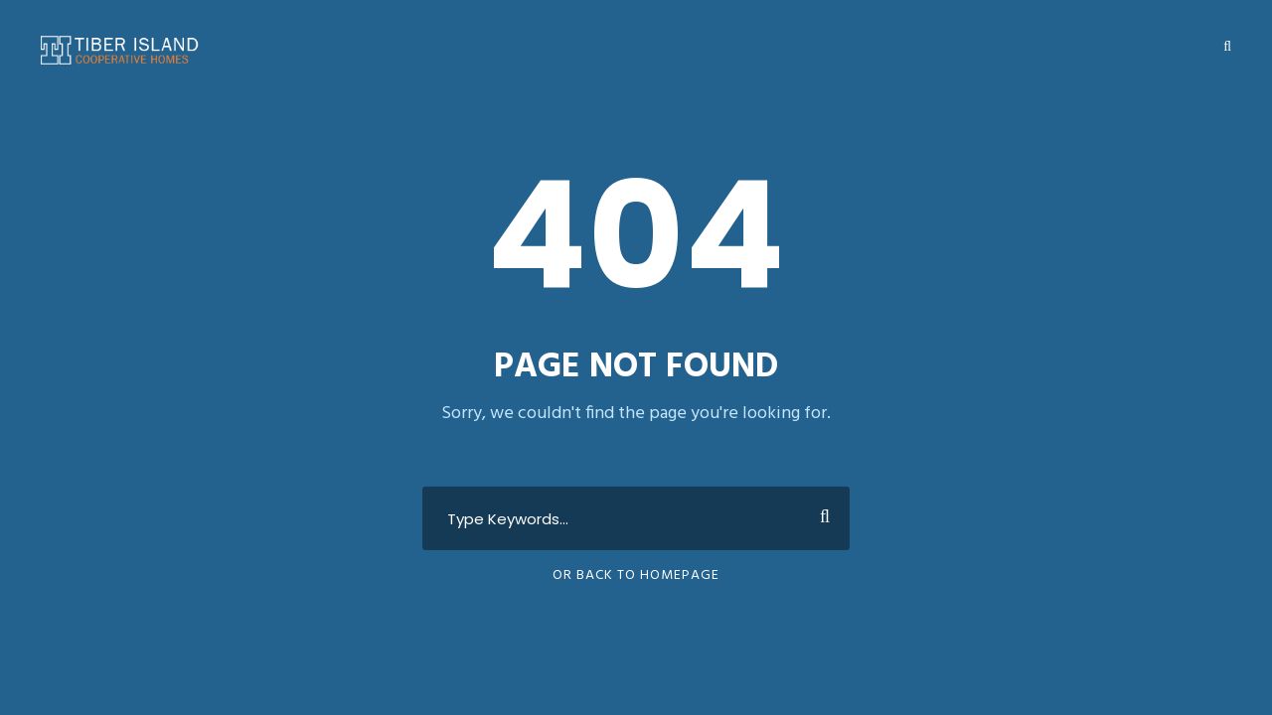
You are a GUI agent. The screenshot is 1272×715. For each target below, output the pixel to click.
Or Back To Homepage (636, 575)
